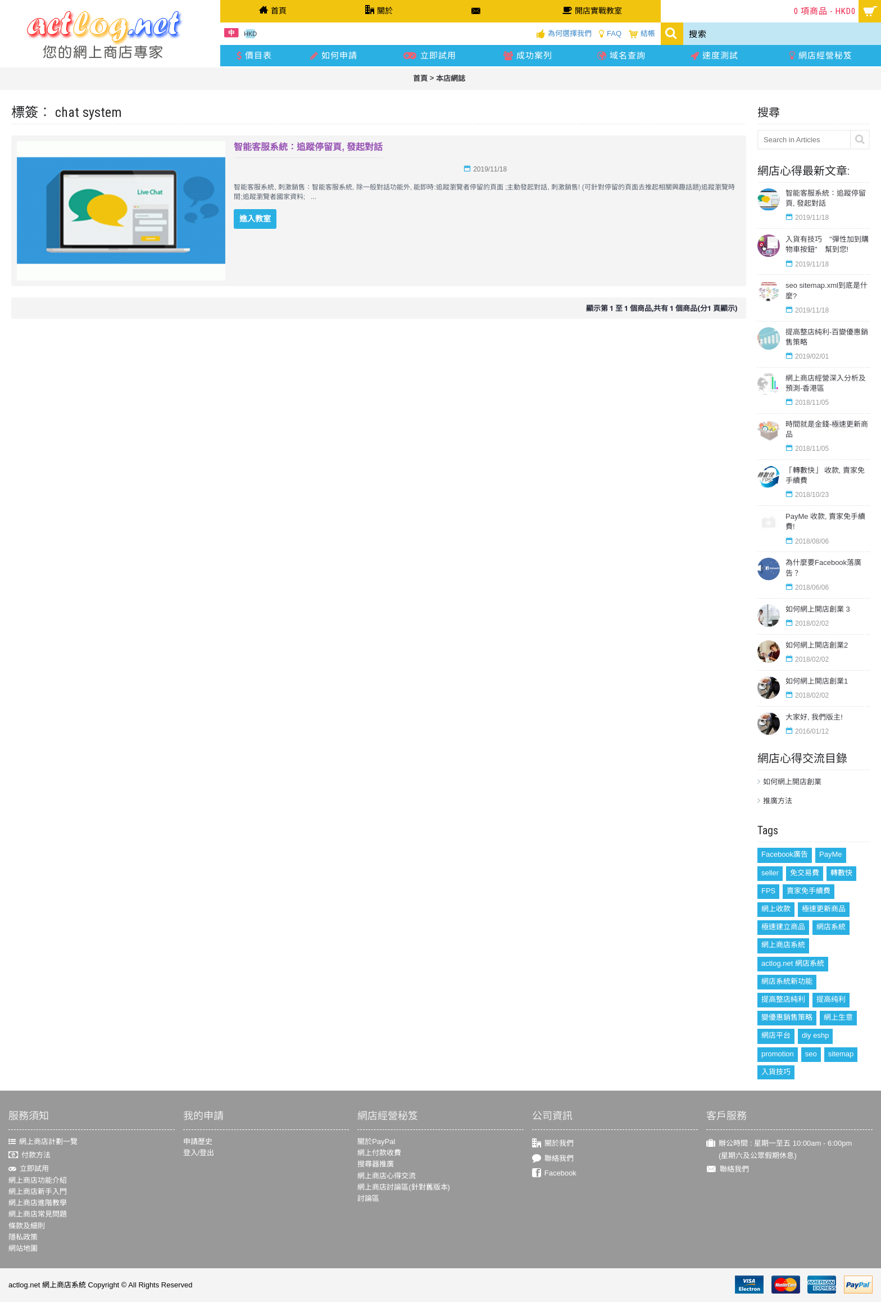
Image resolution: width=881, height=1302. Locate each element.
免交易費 (804, 873)
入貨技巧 (776, 1072)
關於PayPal (376, 1141)
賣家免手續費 (808, 891)
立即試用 (28, 1168)
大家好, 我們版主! (814, 717)
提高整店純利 (783, 999)
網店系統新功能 (786, 981)
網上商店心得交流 (386, 1176)
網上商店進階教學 (37, 1203)
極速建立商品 (783, 927)
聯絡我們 (553, 1158)
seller (770, 873)
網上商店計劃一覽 (43, 1141)
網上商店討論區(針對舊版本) (403, 1187)
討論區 (368, 1198)
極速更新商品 (824, 909)
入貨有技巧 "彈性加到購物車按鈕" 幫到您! (827, 244)
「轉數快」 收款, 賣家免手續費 (825, 475)
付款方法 (29, 1155)
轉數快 (841, 873)
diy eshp (815, 1035)
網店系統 (831, 927)
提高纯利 (831, 999)
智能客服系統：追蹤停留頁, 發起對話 (825, 198)
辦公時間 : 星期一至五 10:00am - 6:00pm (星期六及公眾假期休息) (779, 1149)
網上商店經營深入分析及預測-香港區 (825, 383)
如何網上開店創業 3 (817, 609)
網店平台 (776, 1035)
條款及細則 (26, 1226)
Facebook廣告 (784, 854)
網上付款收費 (379, 1153)
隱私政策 (23, 1237)
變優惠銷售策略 (786, 1017)
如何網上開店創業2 (816, 645)
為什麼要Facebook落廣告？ (823, 567)
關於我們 (553, 1144)
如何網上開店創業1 (816, 681)
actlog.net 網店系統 (792, 963)
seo (811, 1054)
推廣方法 (777, 801)
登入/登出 (199, 1153)
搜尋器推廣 (375, 1164)
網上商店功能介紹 (37, 1180)
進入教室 (255, 218)
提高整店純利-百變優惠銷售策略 (826, 337)
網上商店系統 (783, 945)
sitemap (841, 1054)
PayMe (830, 854)
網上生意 (838, 1017)
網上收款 (776, 909)
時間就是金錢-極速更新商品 (826, 429)
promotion (777, 1054)
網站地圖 (23, 1248)
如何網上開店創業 (792, 781)
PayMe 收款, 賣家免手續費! (825, 521)
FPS (768, 891)
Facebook (554, 1173)
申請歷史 (197, 1141)
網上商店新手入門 (37, 1191)
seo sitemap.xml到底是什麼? (826, 290)
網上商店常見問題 (37, 1214)
